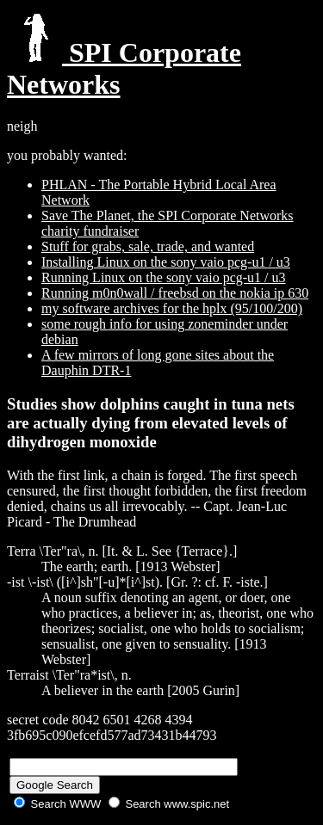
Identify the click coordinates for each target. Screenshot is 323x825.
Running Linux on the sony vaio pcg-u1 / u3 (163, 277)
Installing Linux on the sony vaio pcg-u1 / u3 (165, 262)
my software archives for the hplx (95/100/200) (171, 308)
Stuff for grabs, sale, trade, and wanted (147, 246)
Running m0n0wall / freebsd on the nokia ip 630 (174, 293)
